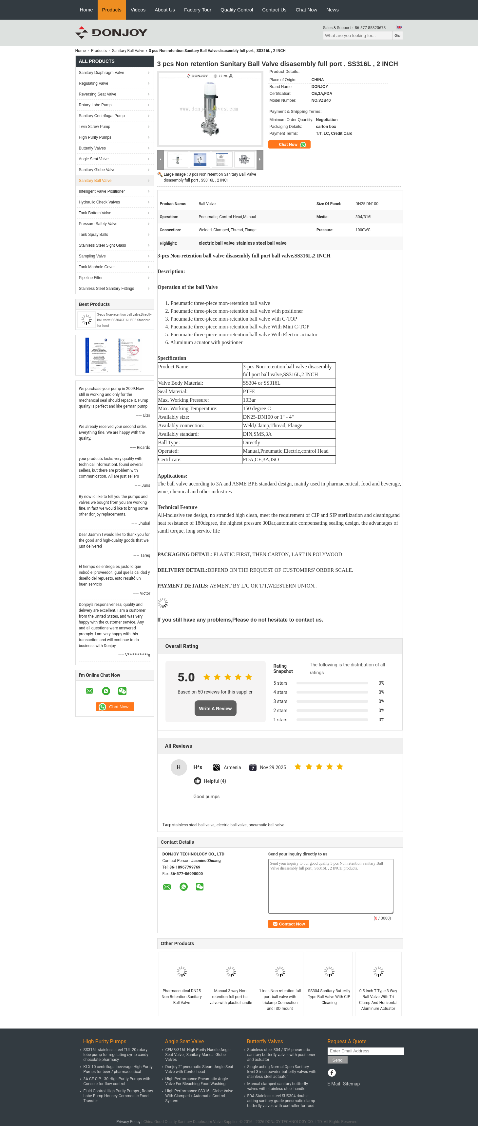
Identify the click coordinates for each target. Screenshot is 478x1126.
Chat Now (306, 9)
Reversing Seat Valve (98, 94)
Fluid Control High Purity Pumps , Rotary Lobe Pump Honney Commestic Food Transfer (118, 1096)
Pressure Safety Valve (98, 223)
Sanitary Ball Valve (128, 50)
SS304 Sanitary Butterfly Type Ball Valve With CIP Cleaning (329, 997)
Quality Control (236, 9)
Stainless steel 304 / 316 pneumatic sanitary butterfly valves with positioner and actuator (281, 1054)
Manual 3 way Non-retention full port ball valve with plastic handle (231, 997)
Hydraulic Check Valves (99, 202)
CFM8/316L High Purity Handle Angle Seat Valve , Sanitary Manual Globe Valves (198, 1054)
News (332, 9)
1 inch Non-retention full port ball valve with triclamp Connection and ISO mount (280, 1000)
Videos (138, 9)
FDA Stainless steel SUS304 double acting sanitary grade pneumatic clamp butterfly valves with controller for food (281, 1101)
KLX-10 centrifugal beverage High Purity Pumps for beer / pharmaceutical (118, 1069)
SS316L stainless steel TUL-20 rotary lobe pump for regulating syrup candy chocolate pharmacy (116, 1054)
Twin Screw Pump (94, 126)
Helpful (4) (215, 781)
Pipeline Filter (91, 277)
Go (397, 35)
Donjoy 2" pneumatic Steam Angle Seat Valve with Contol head (199, 1069)
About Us (165, 9)
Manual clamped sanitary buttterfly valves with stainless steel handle (277, 1086)
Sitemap (351, 1083)
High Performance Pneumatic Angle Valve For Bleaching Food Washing (196, 1081)
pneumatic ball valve (266, 825)
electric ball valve (231, 825)
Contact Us (274, 9)
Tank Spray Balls (93, 234)
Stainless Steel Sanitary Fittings (106, 288)
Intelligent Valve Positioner (102, 191)
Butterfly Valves (92, 148)
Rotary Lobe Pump (95, 105)
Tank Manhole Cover (97, 267)
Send (338, 1060)
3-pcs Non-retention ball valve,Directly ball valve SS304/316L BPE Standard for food (124, 320)
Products (112, 9)
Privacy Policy (128, 1121)
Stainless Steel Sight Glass (102, 245)
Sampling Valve (92, 256)
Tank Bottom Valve (95, 213)
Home (86, 9)
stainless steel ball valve (193, 825)
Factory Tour (197, 9)
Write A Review (215, 708)
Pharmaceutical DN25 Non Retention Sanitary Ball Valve (181, 997)
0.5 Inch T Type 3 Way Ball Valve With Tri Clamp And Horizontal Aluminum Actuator (378, 1000)
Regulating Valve (93, 83)
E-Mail (334, 1083)
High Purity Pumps (95, 137)
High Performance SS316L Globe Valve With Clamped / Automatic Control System (199, 1096)
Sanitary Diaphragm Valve (101, 72)
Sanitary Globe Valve (97, 169)
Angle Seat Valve (94, 159)
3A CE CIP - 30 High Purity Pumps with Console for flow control (117, 1081)
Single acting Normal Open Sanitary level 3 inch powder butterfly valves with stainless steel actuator (281, 1071)
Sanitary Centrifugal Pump (102, 116)
